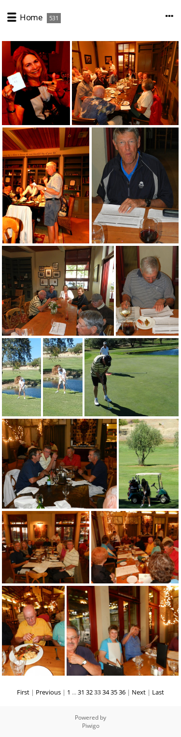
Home (31, 17)
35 (114, 692)
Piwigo (90, 726)
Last (158, 692)
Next (139, 692)
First (23, 692)
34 (105, 692)
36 (122, 692)
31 (81, 692)
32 (89, 692)
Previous (48, 692)
